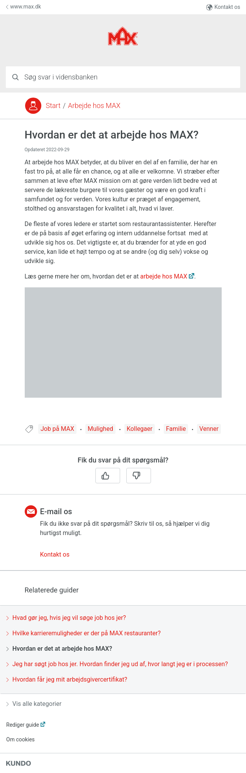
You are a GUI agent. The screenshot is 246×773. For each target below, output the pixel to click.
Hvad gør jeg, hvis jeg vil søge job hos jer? (66, 617)
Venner (209, 428)
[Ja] (107, 475)
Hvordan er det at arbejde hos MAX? (59, 648)
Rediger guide (22, 725)
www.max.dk (23, 6)
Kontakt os (223, 7)
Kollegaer (140, 428)
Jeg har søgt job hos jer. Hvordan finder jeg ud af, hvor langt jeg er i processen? (117, 664)
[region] (123, 276)
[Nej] (138, 475)
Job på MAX (57, 428)
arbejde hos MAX (163, 276)
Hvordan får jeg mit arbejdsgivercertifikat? (66, 679)
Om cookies (20, 739)
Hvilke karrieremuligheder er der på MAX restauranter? (83, 633)
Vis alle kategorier (33, 703)
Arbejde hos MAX (94, 105)
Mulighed (100, 428)
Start (53, 105)
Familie (176, 428)
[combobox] (123, 77)
